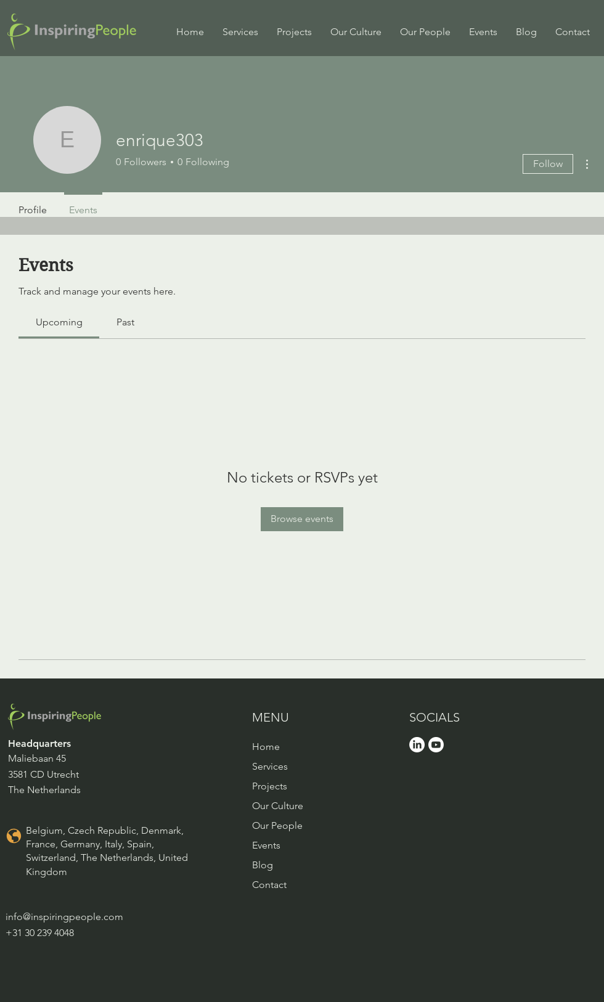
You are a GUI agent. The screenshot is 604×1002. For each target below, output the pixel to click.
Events (266, 845)
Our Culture (277, 806)
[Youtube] (436, 744)
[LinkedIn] (417, 744)
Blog (262, 865)
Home (266, 746)
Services (270, 766)
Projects (269, 786)
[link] (59, 322)
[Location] (13, 836)
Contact (269, 884)
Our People (277, 825)
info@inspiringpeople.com (64, 917)
